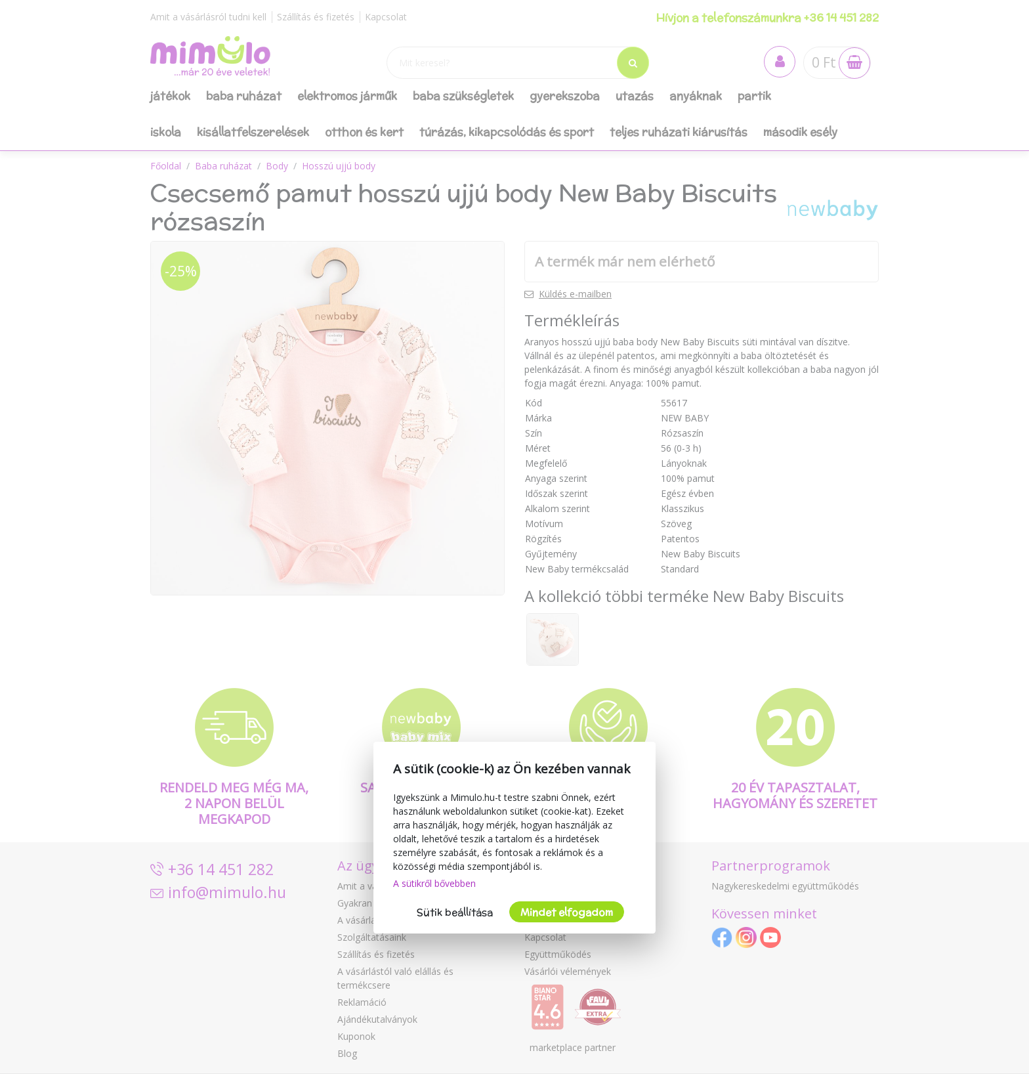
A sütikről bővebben (434, 883)
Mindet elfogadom (566, 912)
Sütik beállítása (455, 912)
